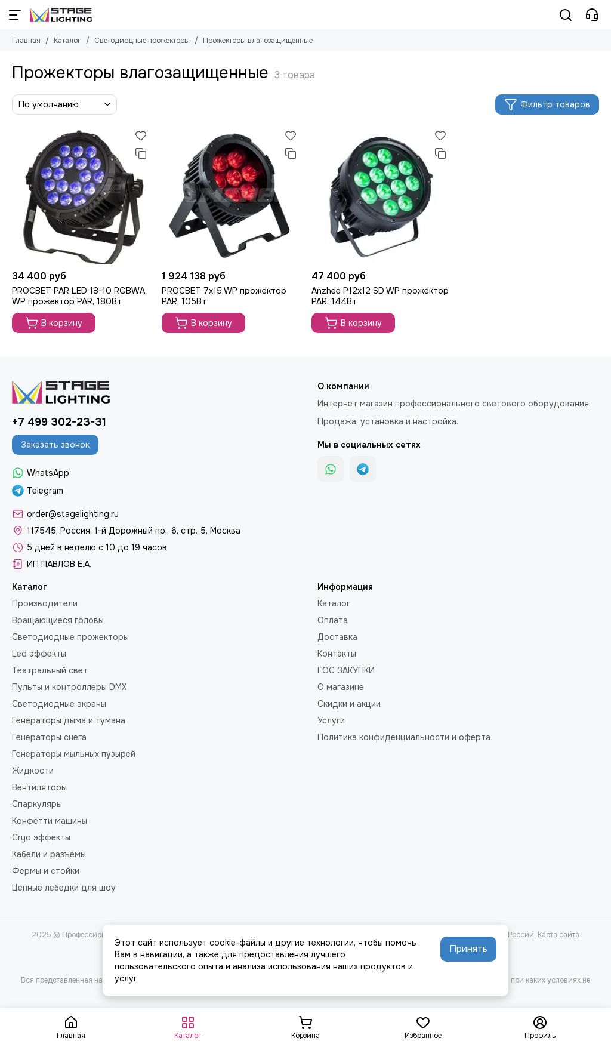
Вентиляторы (39, 787)
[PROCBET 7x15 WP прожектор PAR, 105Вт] (231, 195)
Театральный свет (50, 670)
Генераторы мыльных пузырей (73, 754)
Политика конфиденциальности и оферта (403, 737)
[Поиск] (566, 15)
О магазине (340, 687)
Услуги (331, 720)
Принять (468, 949)
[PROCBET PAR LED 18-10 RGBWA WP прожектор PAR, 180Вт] (81, 195)
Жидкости (33, 770)
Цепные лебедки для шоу (64, 887)
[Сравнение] (141, 153)
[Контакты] (592, 15)
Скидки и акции (349, 703)
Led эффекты (39, 653)
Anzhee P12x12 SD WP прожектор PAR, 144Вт (380, 296)
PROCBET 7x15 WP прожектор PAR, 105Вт (224, 296)
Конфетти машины (49, 820)
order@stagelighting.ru (73, 514)
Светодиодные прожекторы (142, 40)
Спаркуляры (37, 804)
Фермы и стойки (45, 871)
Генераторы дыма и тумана (68, 720)
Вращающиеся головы (58, 620)
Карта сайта (558, 935)
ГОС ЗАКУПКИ (346, 670)
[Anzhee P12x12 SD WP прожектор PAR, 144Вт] (380, 195)
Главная (26, 40)
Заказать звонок (55, 444)
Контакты (336, 653)
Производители (45, 603)
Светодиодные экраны (59, 703)
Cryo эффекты (41, 837)
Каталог (67, 40)
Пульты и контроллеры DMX (69, 687)
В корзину (53, 322)
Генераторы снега (49, 737)
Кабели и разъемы (49, 854)
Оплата (332, 620)
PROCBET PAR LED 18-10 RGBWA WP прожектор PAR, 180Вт (78, 296)
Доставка (337, 637)
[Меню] (15, 15)
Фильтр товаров (547, 104)
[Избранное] (141, 135)
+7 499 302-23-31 (59, 422)
